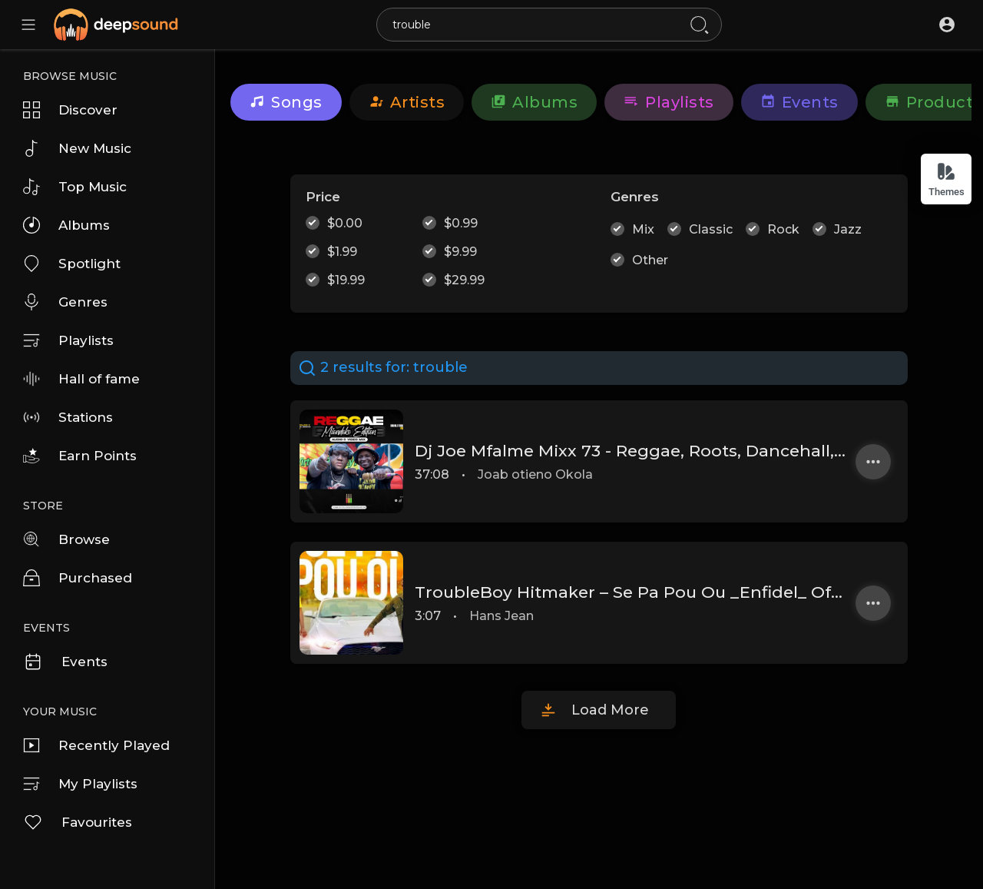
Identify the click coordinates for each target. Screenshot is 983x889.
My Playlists (80, 783)
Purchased (77, 577)
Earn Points (80, 455)
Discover (70, 109)
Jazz (848, 229)
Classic (711, 229)
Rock (783, 229)
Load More (610, 710)
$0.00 (344, 223)
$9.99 (460, 251)
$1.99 (342, 251)
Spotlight (72, 263)
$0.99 (461, 223)
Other (650, 260)
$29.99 (464, 280)
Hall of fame (81, 378)
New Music (77, 148)
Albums (66, 225)
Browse (66, 539)
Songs (286, 102)
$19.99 (346, 280)
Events (65, 662)
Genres (65, 302)
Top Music (75, 186)
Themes (946, 179)
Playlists (68, 340)
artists (407, 102)
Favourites (77, 822)
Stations (68, 417)
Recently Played (96, 745)
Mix (643, 229)
